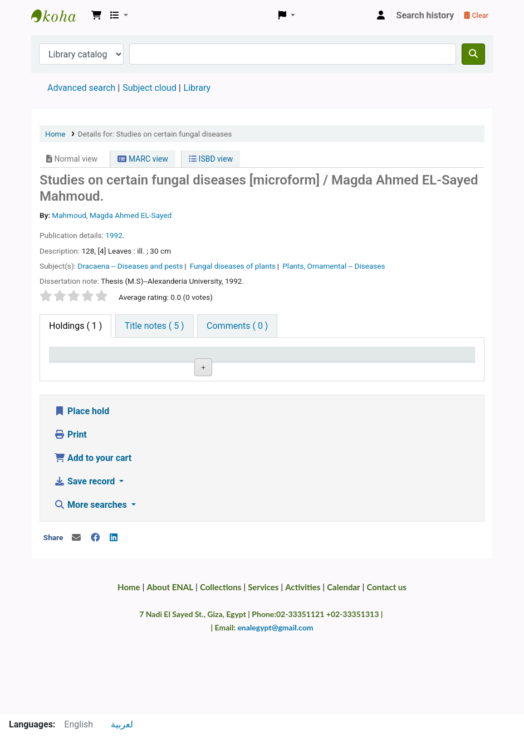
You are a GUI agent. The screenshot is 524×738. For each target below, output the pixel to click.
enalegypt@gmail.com (275, 706)
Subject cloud (149, 87)
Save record (85, 560)
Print (70, 513)
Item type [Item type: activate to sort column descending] (73, 370)
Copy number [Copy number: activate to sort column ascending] (252, 365)
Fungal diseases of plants (233, 265)
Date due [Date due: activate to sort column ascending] (376, 370)
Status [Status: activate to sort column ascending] (311, 370)
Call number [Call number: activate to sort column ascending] (191, 365)
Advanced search (81, 87)
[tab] (154, 326)
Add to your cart (92, 536)
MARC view (142, 158)
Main (126, 396)
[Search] (473, 54)
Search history (425, 15)
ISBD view (211, 158)
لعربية (122, 724)
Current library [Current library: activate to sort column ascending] (130, 365)
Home (55, 133)
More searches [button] (91, 583)
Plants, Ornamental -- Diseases (333, 265)
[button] (96, 15)
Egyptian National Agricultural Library (59, 15)
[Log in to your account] (381, 15)
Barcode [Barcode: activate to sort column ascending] (436, 370)
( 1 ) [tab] (75, 326)
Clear (476, 15)
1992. (114, 235)
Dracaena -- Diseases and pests (130, 265)
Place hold (81, 489)
